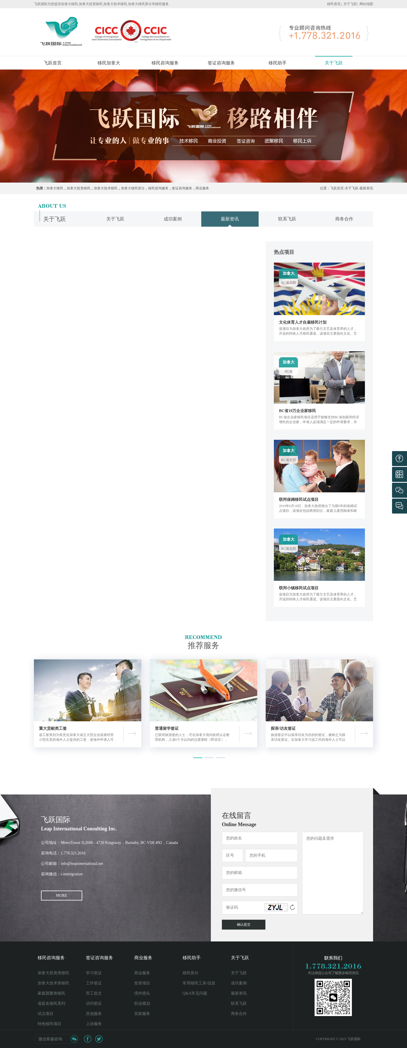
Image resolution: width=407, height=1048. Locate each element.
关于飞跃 (350, 4)
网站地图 (366, 4)
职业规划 (142, 1003)
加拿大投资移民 (78, 188)
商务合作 (239, 1014)
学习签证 (94, 973)
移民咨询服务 (165, 62)
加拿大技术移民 (106, 188)
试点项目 (45, 1014)
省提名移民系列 (51, 1003)
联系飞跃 (239, 1003)
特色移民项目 (49, 1024)
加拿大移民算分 (133, 188)
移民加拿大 (109, 62)
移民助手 (278, 62)
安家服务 (142, 1014)
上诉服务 (94, 1024)
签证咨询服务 (221, 62)
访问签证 (94, 1003)
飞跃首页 (53, 62)
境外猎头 (142, 993)
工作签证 (94, 983)
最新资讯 (366, 188)
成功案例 (239, 983)
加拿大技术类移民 (53, 983)
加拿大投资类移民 (53, 973)
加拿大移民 (54, 188)
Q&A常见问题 (195, 993)
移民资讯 (334, 4)
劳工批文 (94, 993)
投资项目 (142, 983)
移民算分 (190, 973)
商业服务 (202, 188)
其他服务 (94, 1014)
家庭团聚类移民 (51, 993)
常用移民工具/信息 (199, 983)
